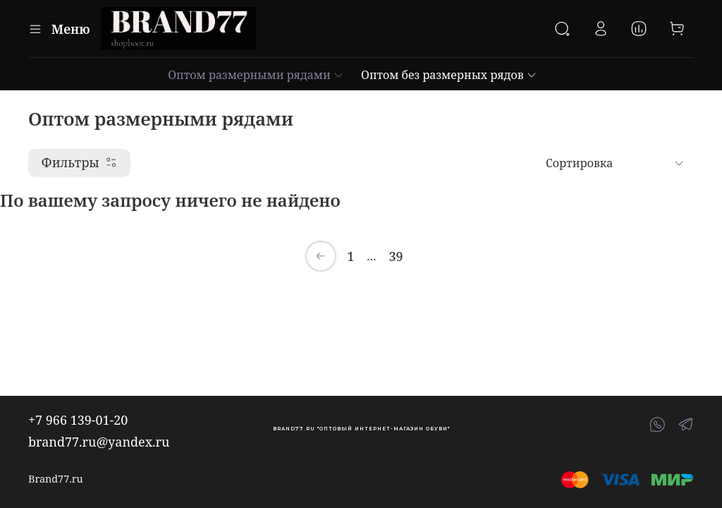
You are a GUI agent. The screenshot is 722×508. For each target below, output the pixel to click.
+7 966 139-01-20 (78, 419)
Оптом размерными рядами (256, 75)
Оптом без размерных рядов (449, 75)
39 (395, 256)
